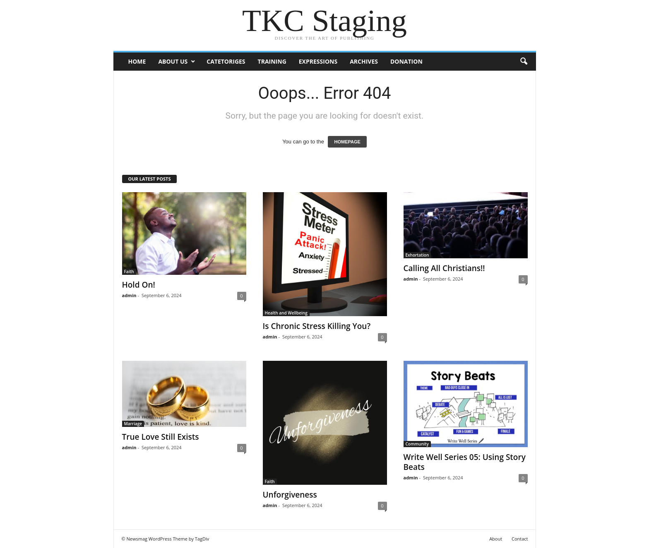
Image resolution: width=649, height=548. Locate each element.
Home (137, 61)
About (495, 539)
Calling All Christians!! (444, 268)
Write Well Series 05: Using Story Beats (465, 462)
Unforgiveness (290, 494)
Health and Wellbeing (286, 313)
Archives (364, 61)
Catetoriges (226, 61)
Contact (520, 539)
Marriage (133, 423)
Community (417, 444)
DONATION (406, 61)
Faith (129, 271)
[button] (523, 61)
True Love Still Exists (160, 436)
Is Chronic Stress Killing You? (317, 326)
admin (129, 295)
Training (272, 61)
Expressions (318, 61)
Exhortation (417, 255)
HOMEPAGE (347, 141)
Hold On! (138, 284)
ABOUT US (172, 61)
